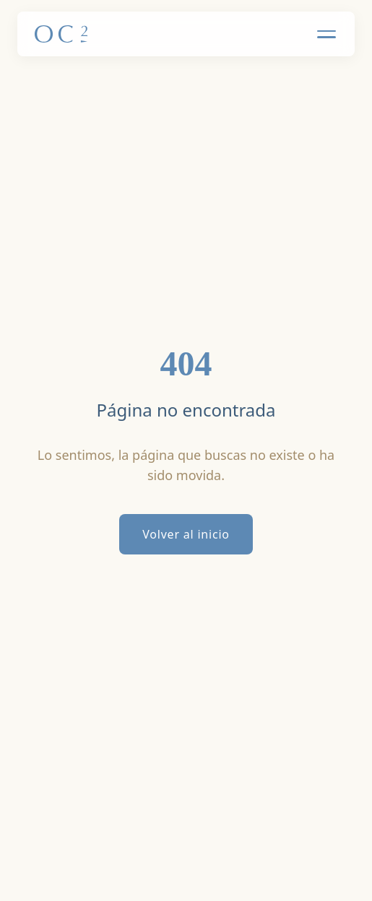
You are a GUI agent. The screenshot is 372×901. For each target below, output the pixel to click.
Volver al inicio (186, 534)
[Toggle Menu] (326, 34)
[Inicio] (61, 34)
